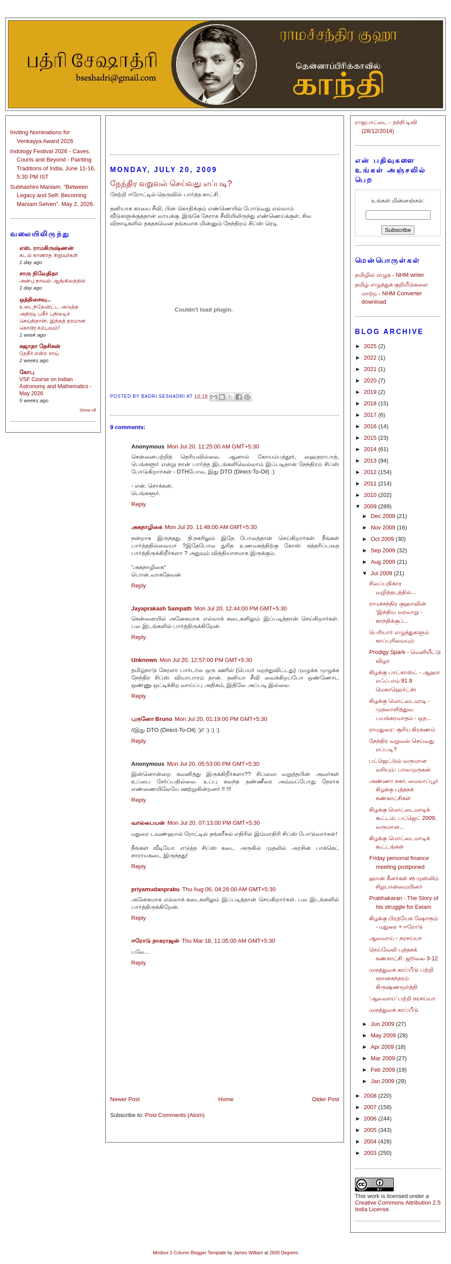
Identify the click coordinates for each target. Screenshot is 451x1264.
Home (226, 1099)
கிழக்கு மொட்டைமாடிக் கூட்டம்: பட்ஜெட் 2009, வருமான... (402, 818)
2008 (371, 1095)
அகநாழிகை (146, 527)
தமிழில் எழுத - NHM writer (389, 275)
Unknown (144, 660)
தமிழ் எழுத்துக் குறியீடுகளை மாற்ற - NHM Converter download (391, 293)
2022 (371, 357)
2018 (371, 403)
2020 (371, 380)
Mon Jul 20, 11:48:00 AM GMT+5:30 (211, 527)
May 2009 (384, 1035)
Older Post (325, 1099)
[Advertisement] (225, 131)
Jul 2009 (382, 573)
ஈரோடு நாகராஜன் (155, 940)
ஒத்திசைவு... (35, 299)
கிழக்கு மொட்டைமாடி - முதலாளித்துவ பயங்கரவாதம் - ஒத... (400, 709)
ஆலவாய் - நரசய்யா (395, 938)
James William (248, 1252)
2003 (371, 1153)
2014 (371, 449)
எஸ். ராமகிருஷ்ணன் (46, 248)
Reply (138, 504)
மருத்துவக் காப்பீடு (393, 1010)
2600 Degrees (284, 1252)
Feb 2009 (384, 1069)
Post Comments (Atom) (175, 1115)
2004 (371, 1141)
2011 (371, 483)
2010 (371, 495)
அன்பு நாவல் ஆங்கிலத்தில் (52, 281)
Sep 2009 (384, 550)
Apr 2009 (383, 1047)
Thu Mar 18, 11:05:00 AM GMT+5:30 (228, 940)
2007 (371, 1107)
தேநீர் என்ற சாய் (39, 353)
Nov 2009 (384, 527)
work (373, 1196)
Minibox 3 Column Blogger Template (189, 1252)
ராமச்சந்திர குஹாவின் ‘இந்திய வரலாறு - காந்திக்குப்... (397, 612)
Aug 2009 (384, 562)
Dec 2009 (384, 516)
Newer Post (125, 1099)
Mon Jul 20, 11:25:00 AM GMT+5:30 (213, 446)
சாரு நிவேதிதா (38, 273)
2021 (371, 369)
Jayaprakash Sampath (161, 608)
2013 (371, 460)
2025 (371, 346)
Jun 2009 (383, 1024)
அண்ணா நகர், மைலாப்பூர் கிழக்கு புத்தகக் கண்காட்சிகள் (403, 789)
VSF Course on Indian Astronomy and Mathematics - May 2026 (55, 386)
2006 (371, 1118)
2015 (371, 437)
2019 (371, 392)
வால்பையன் (148, 822)
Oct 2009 (383, 539)
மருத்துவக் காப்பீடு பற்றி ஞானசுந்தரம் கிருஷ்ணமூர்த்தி (401, 978)
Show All (88, 410)
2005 (371, 1130)
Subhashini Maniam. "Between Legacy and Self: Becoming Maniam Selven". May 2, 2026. (52, 195)
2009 (371, 506)
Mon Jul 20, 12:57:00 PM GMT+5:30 (206, 660)
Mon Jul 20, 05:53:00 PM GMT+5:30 (213, 764)
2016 (371, 426)
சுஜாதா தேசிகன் (39, 346)
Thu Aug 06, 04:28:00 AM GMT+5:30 (229, 889)
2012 (371, 472)
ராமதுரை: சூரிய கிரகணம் (402, 729)
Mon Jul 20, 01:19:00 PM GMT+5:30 (221, 719)
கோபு (26, 372)
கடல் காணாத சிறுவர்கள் (48, 255)
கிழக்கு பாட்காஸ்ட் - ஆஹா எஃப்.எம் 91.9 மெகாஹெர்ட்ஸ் (404, 681)
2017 (371, 415)
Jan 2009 (383, 1081)
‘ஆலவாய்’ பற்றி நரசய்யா (402, 998)
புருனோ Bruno (151, 719)
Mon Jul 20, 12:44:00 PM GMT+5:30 (240, 608)
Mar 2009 (384, 1058)
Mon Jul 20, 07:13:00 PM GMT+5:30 (213, 822)
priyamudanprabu (155, 889)
